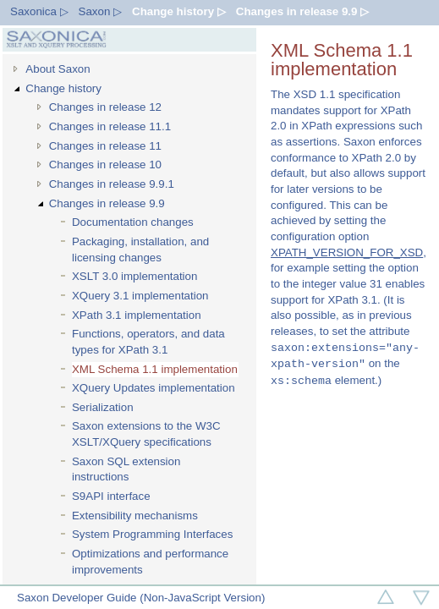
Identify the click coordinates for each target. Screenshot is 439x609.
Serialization (103, 407)
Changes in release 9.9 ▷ (302, 11)
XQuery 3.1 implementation (140, 295)
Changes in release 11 (105, 146)
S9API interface (111, 496)
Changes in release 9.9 (107, 203)
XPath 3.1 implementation (136, 315)
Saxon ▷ (101, 11)
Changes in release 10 (105, 164)
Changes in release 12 (105, 107)
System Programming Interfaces (152, 534)
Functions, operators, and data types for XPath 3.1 (148, 341)
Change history (63, 88)
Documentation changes (133, 222)
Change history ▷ (179, 11)
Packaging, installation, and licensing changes (140, 249)
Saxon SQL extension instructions (126, 469)
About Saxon (57, 69)
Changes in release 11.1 (110, 126)
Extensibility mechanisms (135, 515)
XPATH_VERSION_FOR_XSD (347, 252)
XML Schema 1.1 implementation (155, 369)
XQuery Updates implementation (153, 387)
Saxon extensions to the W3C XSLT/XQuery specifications (146, 434)
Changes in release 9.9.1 (111, 184)
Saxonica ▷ (39, 11)
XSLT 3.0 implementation (134, 276)
